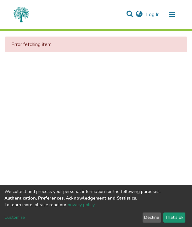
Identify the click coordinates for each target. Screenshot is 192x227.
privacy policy (81, 205)
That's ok (174, 217)
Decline (151, 217)
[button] (139, 14)
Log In (153, 14)
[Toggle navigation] (172, 14)
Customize (14, 217)
